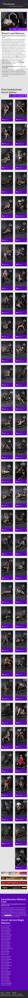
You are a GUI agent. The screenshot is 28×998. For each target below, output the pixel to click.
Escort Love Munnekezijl (6, 934)
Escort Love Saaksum (5, 944)
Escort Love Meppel (5, 977)
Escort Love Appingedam (6, 959)
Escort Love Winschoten (6, 965)
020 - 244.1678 (17, 29)
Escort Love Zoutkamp (6, 937)
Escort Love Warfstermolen (7, 948)
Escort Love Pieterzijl (5, 933)
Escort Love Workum (5, 979)
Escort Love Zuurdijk (5, 942)
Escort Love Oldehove (5, 931)
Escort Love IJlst (4, 969)
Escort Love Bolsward (5, 973)
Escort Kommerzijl (13, 54)
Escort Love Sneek (5, 966)
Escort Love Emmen (5, 980)
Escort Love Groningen (6, 956)
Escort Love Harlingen (5, 974)
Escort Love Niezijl (5, 927)
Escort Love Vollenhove (6, 982)
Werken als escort (5, 994)
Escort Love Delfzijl (5, 963)
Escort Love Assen (5, 960)
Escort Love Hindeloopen (6, 983)
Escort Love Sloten (5, 976)
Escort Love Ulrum (5, 954)
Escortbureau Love (4, 995)
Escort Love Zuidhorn (5, 947)
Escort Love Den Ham (5, 945)
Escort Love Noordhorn (6, 939)
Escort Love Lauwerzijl (6, 930)
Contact (14, 994)
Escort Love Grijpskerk (6, 928)
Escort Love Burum (5, 950)
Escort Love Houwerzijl (6, 936)
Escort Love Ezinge (5, 953)
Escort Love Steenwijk (6, 971)
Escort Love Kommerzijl (6, 925)
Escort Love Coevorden (6, 985)
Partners (20, 994)
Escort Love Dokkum (5, 957)
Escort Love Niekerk (5, 951)
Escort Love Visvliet (5, 940)
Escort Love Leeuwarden (6, 962)
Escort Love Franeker (5, 968)
